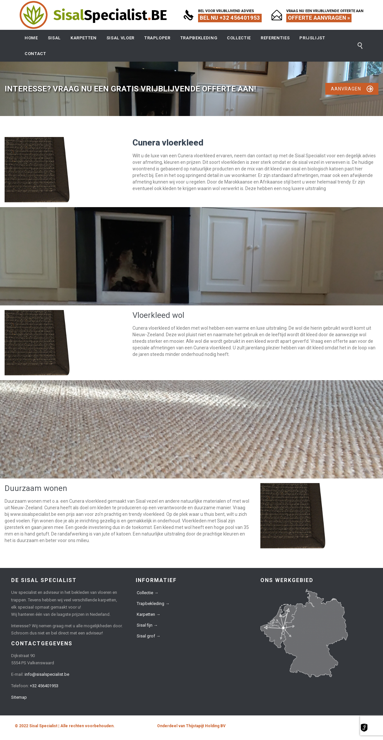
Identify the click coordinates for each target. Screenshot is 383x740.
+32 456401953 (44, 685)
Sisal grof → (148, 635)
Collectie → (147, 592)
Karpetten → (148, 614)
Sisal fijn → (147, 625)
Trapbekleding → (153, 603)
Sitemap (19, 697)
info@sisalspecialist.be (47, 674)
